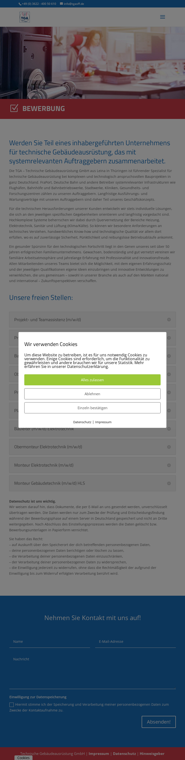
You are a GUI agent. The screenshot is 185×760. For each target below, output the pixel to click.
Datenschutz (82, 422)
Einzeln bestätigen (92, 407)
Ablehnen (92, 393)
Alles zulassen (92, 379)
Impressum (103, 422)
